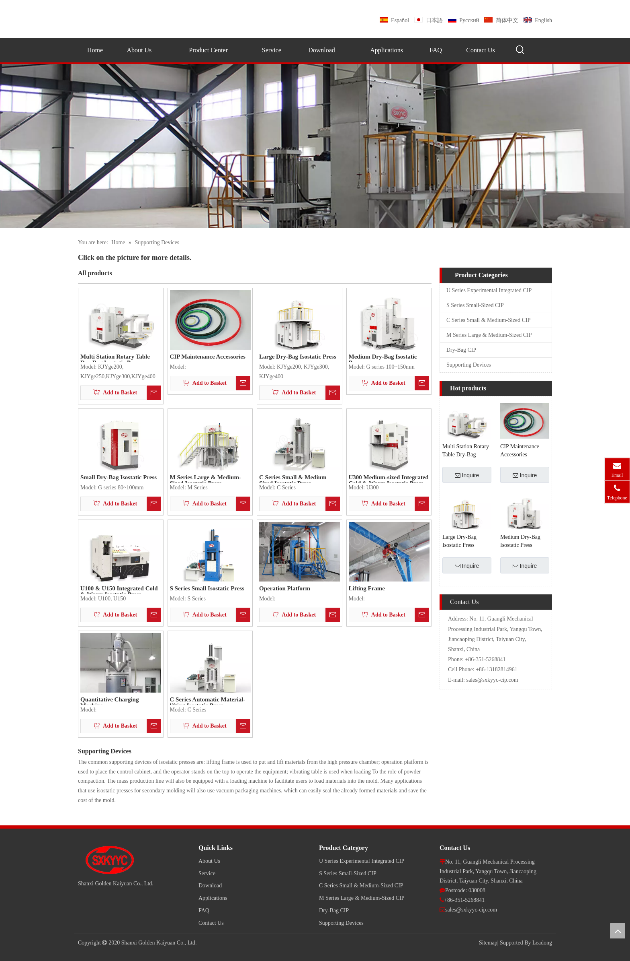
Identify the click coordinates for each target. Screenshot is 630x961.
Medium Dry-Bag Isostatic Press (383, 358)
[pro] (315, 146)
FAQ (203, 910)
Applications (212, 898)
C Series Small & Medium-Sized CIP (488, 320)
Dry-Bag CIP (461, 350)
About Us (209, 861)
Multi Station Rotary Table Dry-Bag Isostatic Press (115, 358)
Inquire (467, 475)
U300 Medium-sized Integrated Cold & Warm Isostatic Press (389, 478)
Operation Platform (284, 589)
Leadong (542, 943)
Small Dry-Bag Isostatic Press (118, 477)
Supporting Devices (468, 365)
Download (210, 886)
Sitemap (488, 943)
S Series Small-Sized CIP (475, 305)
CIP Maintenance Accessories (207, 357)
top (617, 930)
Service (206, 873)
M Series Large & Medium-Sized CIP (489, 335)
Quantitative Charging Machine (109, 701)
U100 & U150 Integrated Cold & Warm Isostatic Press (119, 590)
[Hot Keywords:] (520, 50)
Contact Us (211, 923)
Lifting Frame (367, 589)
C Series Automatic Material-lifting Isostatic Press (207, 701)
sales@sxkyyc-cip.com (492, 680)
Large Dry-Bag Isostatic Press (297, 357)
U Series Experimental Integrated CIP (489, 290)
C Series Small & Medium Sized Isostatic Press (292, 478)
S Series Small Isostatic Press (207, 589)
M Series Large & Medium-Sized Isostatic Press (205, 478)
